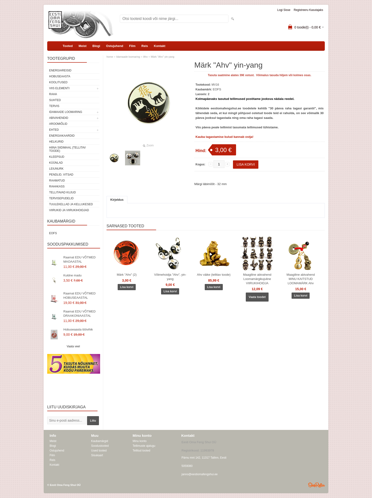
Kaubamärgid (99, 441)
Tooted (68, 46)
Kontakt (159, 46)
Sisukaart (97, 455)
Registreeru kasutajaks (308, 10)
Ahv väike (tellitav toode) (214, 274)
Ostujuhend (114, 46)
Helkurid (56, 141)
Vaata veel (73, 346)
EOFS (53, 233)
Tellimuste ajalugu (144, 445)
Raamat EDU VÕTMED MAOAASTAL (79, 259)
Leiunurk (56, 168)
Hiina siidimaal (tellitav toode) (67, 149)
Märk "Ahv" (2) (127, 274)
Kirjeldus (117, 199)
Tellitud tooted (141, 450)
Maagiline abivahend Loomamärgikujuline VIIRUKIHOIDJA (257, 279)
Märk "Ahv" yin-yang (162, 56)
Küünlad (56, 162)
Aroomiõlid (58, 124)
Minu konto (140, 441)
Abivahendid (58, 118)
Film (132, 46)
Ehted (54, 129)
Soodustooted (100, 445)
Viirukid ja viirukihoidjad (69, 210)
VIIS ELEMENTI (59, 88)
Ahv (145, 56)
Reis (144, 46)
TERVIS (54, 106)
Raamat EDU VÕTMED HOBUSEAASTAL (79, 295)
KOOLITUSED (58, 82)
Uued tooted (99, 450)
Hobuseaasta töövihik (78, 329)
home (110, 56)
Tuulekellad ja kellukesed (71, 204)
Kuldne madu (72, 275)
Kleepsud (56, 156)
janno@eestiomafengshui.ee (199, 474)
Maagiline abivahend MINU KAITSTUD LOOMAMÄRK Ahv (301, 279)
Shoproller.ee (316, 485)
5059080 (187, 466)
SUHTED (55, 100)
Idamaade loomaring (65, 112)
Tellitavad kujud (62, 192)
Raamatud (57, 180)
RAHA (53, 94)
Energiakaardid (61, 135)
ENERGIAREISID (60, 70)
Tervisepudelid (61, 198)
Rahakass (57, 186)
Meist (82, 46)
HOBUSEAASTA (59, 76)
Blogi (96, 46)
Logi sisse (283, 10)
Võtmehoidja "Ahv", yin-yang (170, 277)
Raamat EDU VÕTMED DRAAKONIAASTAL (79, 313)
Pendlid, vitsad (61, 174)
